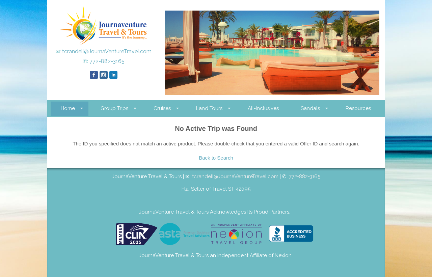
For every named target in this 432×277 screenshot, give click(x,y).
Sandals (310, 108)
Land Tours (209, 108)
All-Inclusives (263, 108)
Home (68, 108)
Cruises (162, 108)
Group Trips (114, 108)
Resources (358, 108)
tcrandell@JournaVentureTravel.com (107, 51)
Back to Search (216, 158)
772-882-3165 (107, 61)
